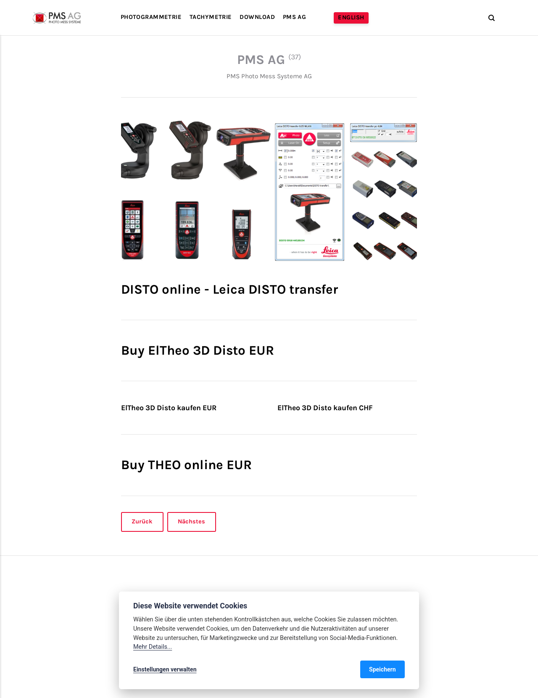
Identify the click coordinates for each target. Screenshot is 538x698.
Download (257, 17)
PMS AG (294, 17)
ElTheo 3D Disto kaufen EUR (168, 407)
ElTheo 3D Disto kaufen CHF (325, 407)
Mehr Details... (152, 646)
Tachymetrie (211, 17)
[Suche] (488, 18)
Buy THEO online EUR (186, 464)
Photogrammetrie (151, 17)
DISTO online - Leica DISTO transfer (229, 289)
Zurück (142, 521)
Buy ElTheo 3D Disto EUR (197, 350)
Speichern (382, 669)
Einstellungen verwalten (165, 669)
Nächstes (192, 521)
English (351, 17)
